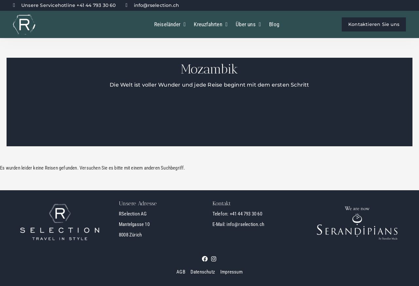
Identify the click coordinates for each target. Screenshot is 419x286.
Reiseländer (170, 24)
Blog (274, 24)
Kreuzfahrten (211, 24)
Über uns (248, 24)
